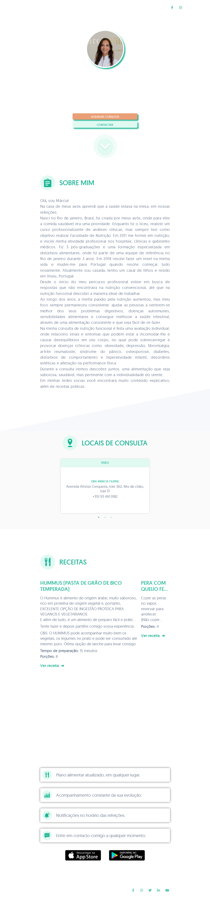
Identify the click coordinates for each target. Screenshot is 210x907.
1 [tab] (99, 517)
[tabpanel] (105, 486)
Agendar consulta (105, 117)
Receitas (158, 7)
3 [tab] (111, 517)
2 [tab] (105, 517)
